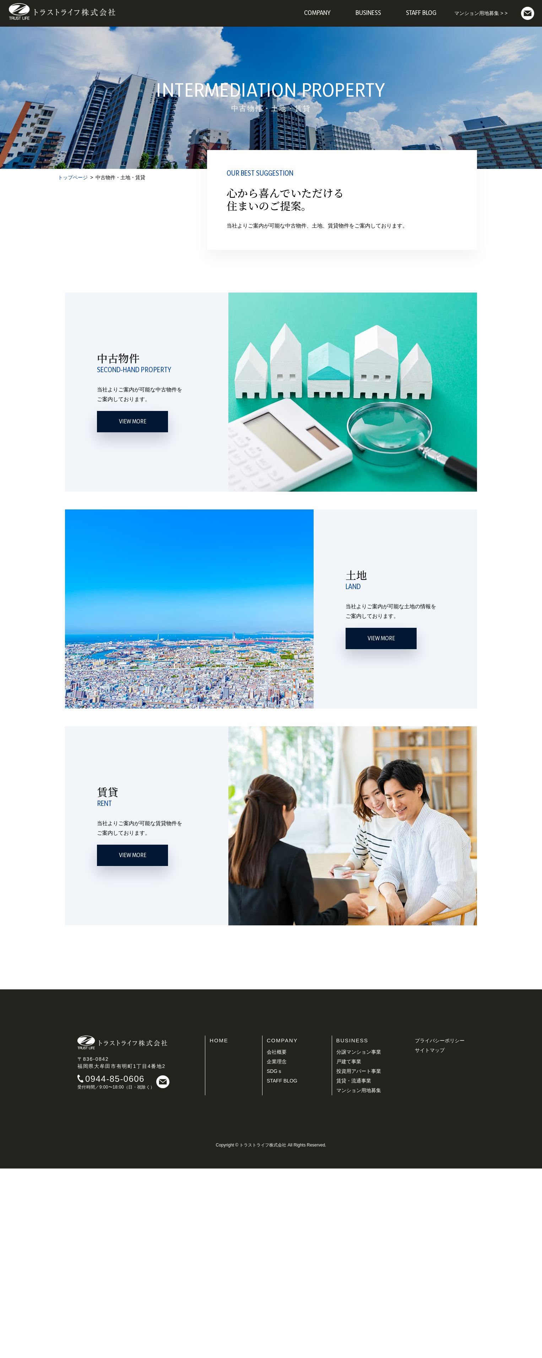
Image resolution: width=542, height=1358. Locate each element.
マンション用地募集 (358, 1280)
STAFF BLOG (282, 1270)
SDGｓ (274, 1260)
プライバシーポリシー (440, 1230)
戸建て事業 (348, 1251)
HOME (219, 1230)
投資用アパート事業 (358, 1260)
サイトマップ (430, 1239)
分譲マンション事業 (358, 1241)
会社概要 (277, 1241)
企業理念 (277, 1251)
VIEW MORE (132, 610)
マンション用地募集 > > (481, 13)
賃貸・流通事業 (353, 1270)
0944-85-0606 (115, 1268)
